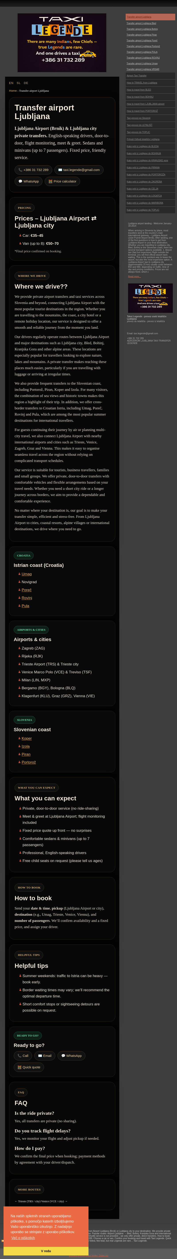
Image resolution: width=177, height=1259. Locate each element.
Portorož (29, 762)
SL (19, 83)
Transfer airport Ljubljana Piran (142, 35)
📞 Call (22, 1056)
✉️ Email (45, 1056)
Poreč (26, 590)
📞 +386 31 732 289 (33, 170)
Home (13, 90)
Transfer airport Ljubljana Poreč (142, 40)
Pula (25, 606)
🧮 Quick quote (28, 1067)
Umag (27, 574)
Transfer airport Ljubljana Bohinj (142, 29)
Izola (26, 746)
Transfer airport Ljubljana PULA (142, 52)
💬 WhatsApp (28, 181)
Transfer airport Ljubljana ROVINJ (143, 58)
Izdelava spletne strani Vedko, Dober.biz (88, 1255)
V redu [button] (46, 1251)
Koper (27, 738)
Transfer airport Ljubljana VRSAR (143, 69)
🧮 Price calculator (62, 181)
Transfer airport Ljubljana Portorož (143, 46)
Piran (26, 754)
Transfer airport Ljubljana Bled (141, 23)
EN (11, 83)
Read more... (134, 276)
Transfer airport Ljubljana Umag (142, 63)
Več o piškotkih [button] (23, 1238)
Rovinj (27, 598)
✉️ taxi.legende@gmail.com (79, 170)
